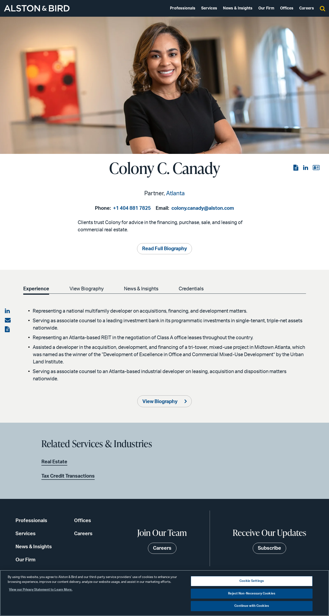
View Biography (86, 288)
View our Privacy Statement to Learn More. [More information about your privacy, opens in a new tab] (40, 589)
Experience (36, 288)
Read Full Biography (164, 248)
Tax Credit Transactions (68, 476)
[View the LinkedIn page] (306, 168)
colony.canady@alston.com (202, 208)
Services (209, 8)
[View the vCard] (316, 168)
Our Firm (266, 8)
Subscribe (269, 548)
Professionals (182, 8)
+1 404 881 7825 (132, 208)
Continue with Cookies (251, 606)
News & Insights (237, 8)
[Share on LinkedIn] (8, 311)
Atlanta (175, 193)
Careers (306, 8)
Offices (286, 8)
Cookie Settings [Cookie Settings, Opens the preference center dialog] (251, 581)
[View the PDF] (296, 168)
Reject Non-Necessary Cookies (251, 593)
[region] (164, 593)
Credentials (191, 288)
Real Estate (54, 461)
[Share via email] (8, 320)
